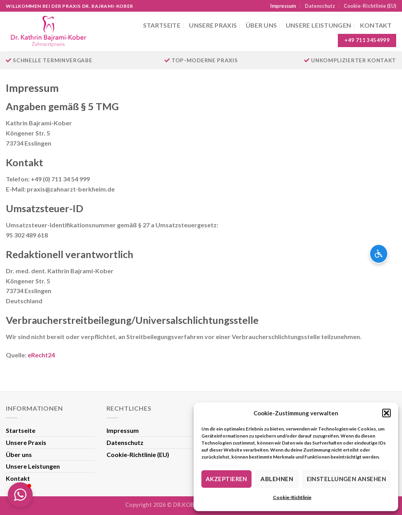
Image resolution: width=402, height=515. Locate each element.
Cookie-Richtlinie (292, 497)
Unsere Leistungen (318, 25)
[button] (386, 413)
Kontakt (376, 25)
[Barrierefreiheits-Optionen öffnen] (378, 254)
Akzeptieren (226, 478)
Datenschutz (320, 6)
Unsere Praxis (213, 25)
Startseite (161, 25)
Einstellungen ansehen (346, 478)
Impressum (283, 6)
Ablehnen (276, 478)
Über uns (261, 25)
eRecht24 (41, 355)
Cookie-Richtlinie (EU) (370, 6)
